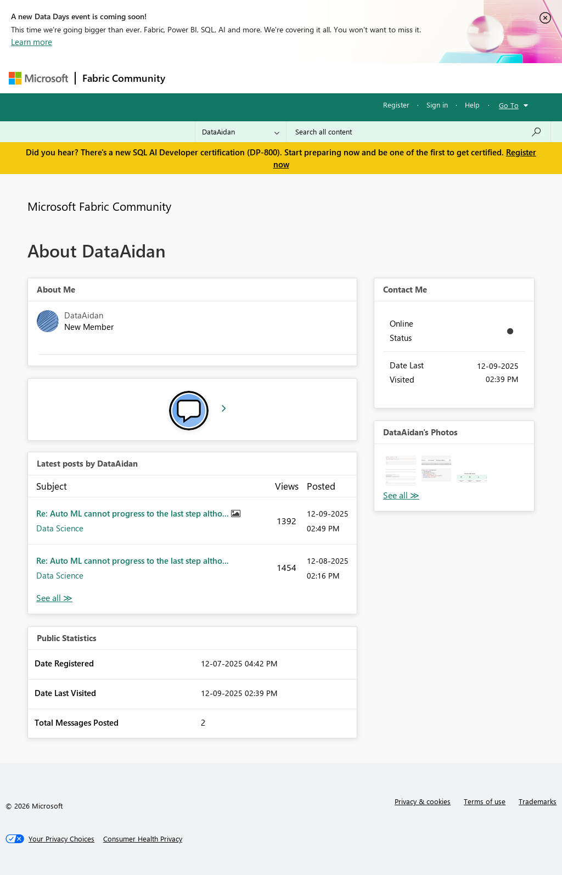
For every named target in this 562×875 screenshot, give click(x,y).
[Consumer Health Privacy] (142, 839)
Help (472, 104)
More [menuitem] (419, 77)
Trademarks (538, 801)
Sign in (437, 104)
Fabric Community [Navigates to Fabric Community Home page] (123, 78)
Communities (332, 77)
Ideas (283, 77)
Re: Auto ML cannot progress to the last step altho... (133, 513)
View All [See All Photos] (401, 495)
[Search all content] (418, 131)
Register (396, 104)
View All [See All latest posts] (54, 598)
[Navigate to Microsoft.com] (38, 78)
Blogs (381, 77)
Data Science (59, 528)
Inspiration (238, 77)
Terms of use (484, 801)
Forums (190, 77)
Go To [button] (509, 105)
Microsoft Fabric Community (99, 206)
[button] (401, 471)
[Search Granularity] (240, 131)
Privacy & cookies (423, 801)
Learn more (31, 41)
